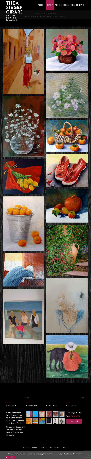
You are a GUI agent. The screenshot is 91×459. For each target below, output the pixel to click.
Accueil (41, 5)
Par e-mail (74, 421)
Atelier (58, 5)
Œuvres (49, 5)
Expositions (69, 5)
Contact (80, 5)
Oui (7, 457)
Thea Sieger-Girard (14, 8)
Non (12, 457)
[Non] (88, 455)
